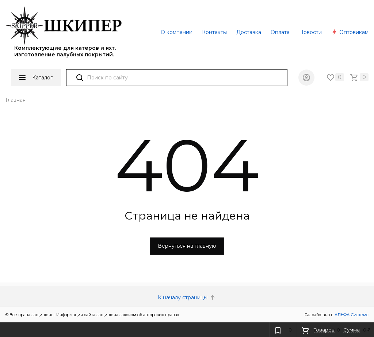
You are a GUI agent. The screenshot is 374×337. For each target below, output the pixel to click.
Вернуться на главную (187, 246)
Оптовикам (350, 32)
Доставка (248, 32)
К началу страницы (187, 297)
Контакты (214, 32)
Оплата (280, 32)
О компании (176, 32)
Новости (310, 32)
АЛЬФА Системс (351, 314)
